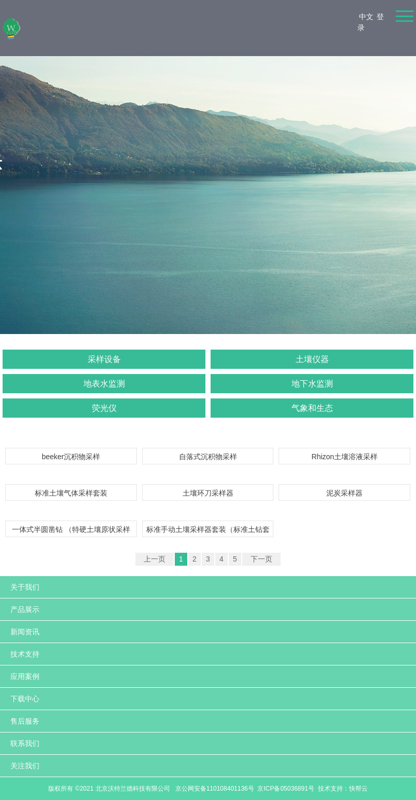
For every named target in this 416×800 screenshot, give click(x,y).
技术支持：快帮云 (343, 788)
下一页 (261, 559)
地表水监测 (104, 383)
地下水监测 (312, 383)
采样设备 (104, 359)
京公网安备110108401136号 (213, 788)
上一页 (154, 559)
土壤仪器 (312, 359)
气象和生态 (312, 408)
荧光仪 (104, 408)
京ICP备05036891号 (285, 788)
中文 (366, 16)
